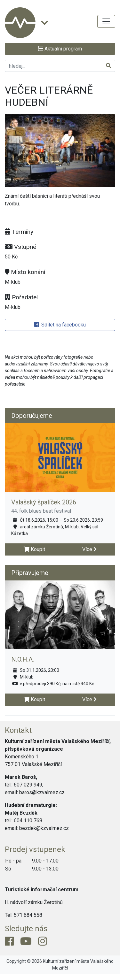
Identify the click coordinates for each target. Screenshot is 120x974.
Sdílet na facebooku (60, 325)
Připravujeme (29, 573)
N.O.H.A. (22, 659)
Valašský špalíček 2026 (43, 502)
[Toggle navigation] (106, 21)
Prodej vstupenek (35, 849)
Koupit (34, 549)
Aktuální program (60, 49)
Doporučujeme (31, 415)
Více (89, 549)
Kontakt (18, 730)
